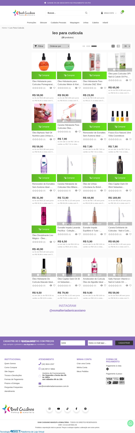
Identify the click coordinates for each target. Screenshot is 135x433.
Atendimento (9, 391)
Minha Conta (82, 367)
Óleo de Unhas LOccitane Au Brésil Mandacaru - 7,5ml (92, 186)
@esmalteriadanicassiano (67, 310)
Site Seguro (9, 371)
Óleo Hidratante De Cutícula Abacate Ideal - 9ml (43, 281)
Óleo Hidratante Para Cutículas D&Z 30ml (92, 82)
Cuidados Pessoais (58, 23)
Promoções (31, 23)
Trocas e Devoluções (13, 375)
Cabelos (95, 23)
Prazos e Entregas (12, 383)
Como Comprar (10, 367)
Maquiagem (74, 23)
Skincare (43, 23)
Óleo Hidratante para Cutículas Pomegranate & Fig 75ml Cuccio (43, 83)
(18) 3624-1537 (46, 364)
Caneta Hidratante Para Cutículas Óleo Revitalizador (68, 127)
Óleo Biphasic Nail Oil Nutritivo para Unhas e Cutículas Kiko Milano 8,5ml (42, 135)
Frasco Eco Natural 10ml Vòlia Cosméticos (119, 134)
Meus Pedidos (82, 371)
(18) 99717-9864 (47, 369)
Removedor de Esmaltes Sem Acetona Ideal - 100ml (94, 135)
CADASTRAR (124, 343)
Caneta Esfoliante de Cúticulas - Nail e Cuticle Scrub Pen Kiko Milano (119, 230)
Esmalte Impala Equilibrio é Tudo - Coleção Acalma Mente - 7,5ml (94, 230)
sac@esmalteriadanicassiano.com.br (54, 385)
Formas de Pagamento (13, 379)
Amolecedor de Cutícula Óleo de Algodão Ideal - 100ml (94, 281)
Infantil (105, 23)
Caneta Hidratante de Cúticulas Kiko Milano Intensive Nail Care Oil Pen (68, 186)
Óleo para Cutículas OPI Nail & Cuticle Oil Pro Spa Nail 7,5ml (119, 76)
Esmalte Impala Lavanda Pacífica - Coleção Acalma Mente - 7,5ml (69, 230)
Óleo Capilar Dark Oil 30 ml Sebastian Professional (69, 281)
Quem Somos (10, 363)
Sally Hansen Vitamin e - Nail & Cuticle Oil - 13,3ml (119, 281)
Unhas (85, 23)
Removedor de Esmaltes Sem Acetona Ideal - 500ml (43, 186)
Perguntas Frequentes (13, 387)
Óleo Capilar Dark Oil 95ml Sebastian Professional (118, 186)
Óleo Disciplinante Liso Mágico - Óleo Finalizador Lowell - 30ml (43, 237)
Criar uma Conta (83, 363)
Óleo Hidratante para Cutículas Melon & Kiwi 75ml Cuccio (68, 83)
